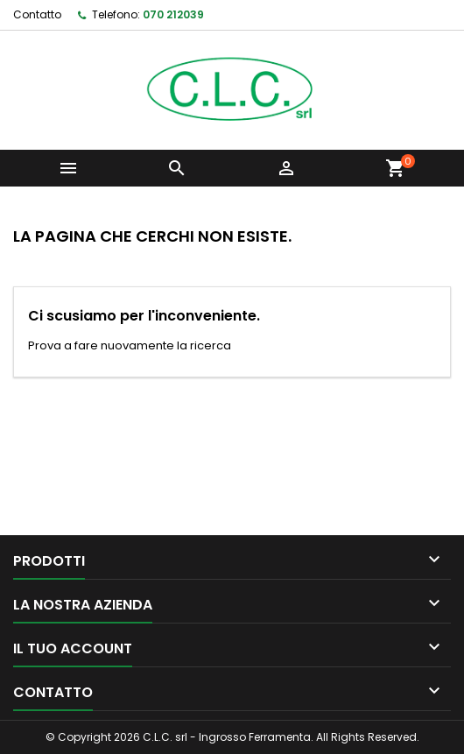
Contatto (37, 14)
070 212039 (173, 14)
